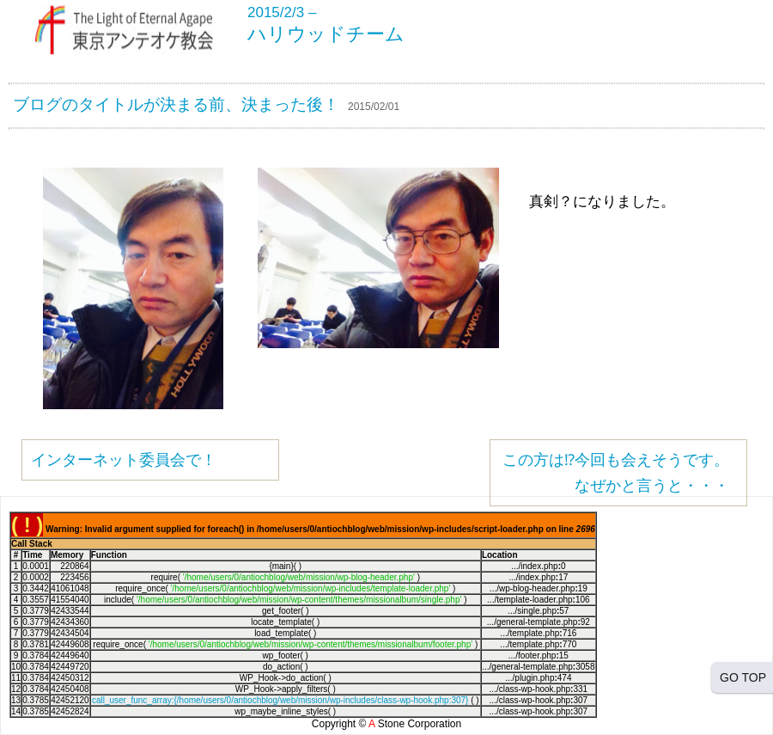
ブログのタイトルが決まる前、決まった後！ (176, 104)
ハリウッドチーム (326, 34)
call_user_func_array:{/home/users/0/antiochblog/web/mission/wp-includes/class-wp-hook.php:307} (280, 700)
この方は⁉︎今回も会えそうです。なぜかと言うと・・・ (615, 472)
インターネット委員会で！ (123, 460)
